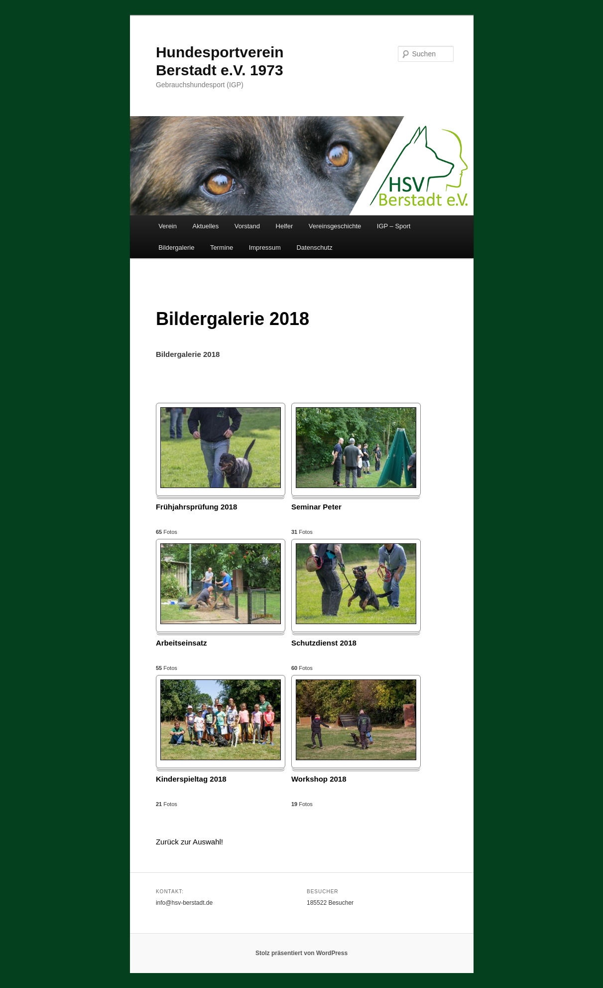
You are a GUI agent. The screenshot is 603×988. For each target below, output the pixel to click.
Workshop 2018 (319, 779)
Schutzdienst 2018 (324, 643)
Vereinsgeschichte (335, 226)
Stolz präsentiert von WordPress (301, 953)
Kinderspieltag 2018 (191, 779)
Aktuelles (206, 226)
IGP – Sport (394, 226)
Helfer (284, 226)
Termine (221, 247)
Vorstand (247, 226)
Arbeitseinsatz (181, 643)
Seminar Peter (316, 506)
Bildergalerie (176, 247)
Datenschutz (314, 247)
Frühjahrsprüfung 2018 (196, 506)
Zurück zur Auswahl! (189, 841)
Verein (167, 226)
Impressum (265, 247)
